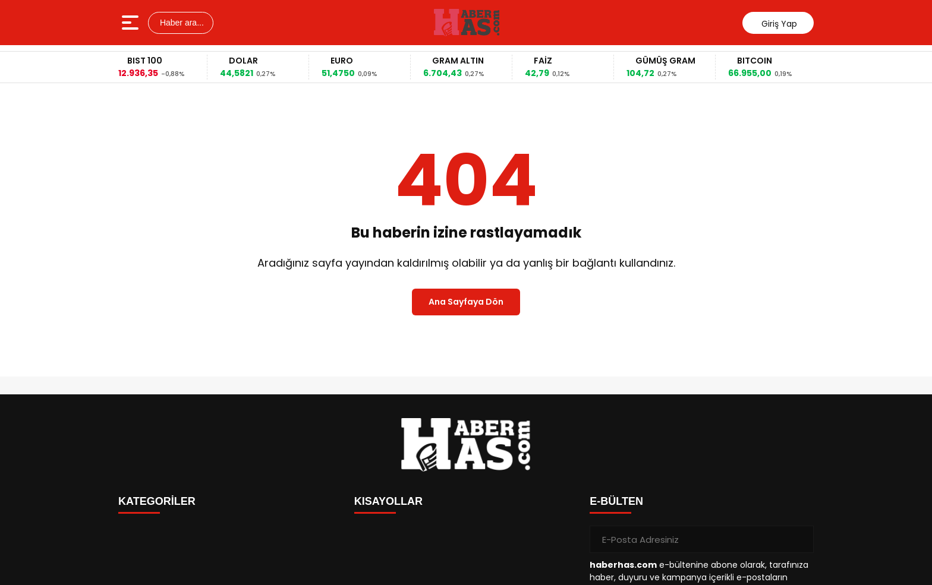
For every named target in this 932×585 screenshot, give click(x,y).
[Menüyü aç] (131, 22)
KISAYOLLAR (388, 501)
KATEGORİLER (157, 501)
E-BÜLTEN (616, 501)
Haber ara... (181, 22)
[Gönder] (800, 539)
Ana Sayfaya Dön (466, 302)
